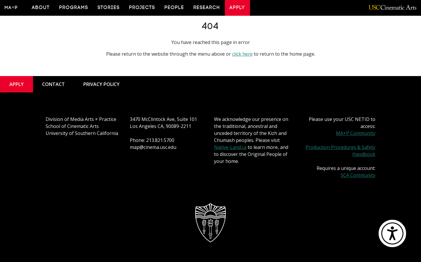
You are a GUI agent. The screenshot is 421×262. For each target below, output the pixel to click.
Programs (73, 7)
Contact (53, 84)
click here (242, 54)
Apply (237, 7)
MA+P (11, 7)
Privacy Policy (101, 84)
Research (207, 7)
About (41, 7)
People (174, 7)
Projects (142, 7)
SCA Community (358, 175)
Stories (109, 7)
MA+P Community (355, 133)
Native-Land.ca (230, 147)
